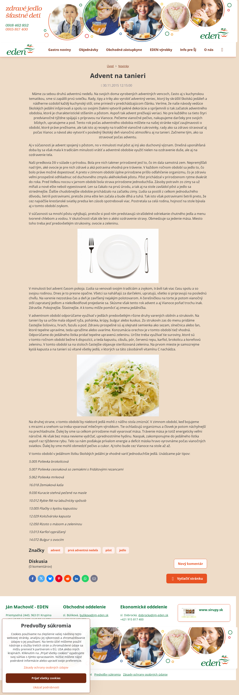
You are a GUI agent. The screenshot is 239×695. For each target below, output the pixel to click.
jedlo (122, 550)
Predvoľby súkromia (107, 674)
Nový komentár (190, 563)
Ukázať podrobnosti (46, 687)
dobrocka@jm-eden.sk (153, 615)
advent (55, 550)
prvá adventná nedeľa (83, 550)
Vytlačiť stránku (186, 578)
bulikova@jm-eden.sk (94, 615)
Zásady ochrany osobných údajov (145, 674)
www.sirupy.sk (211, 610)
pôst (108, 550)
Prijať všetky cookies (46, 678)
